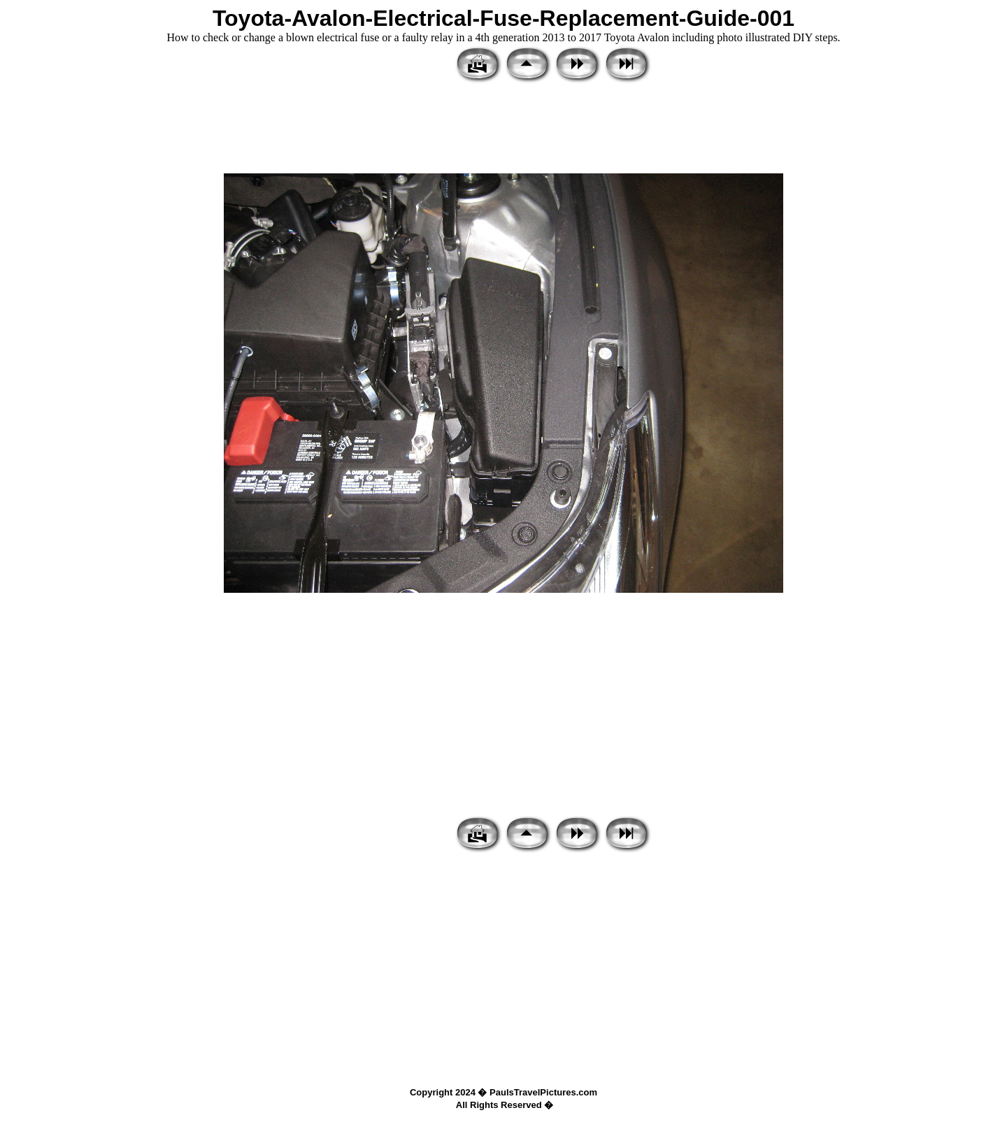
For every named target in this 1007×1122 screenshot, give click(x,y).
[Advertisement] (503, 129)
